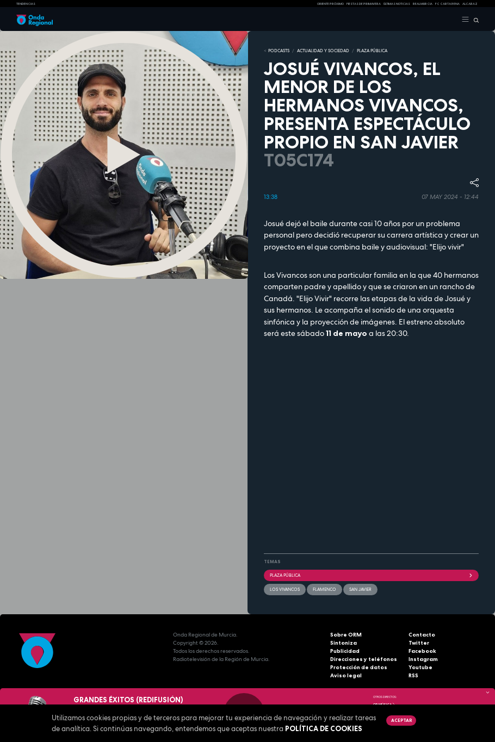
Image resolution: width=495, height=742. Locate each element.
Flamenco (324, 589)
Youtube (420, 667)
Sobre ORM (346, 634)
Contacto (422, 634)
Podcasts (278, 50)
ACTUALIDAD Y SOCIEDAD (323, 50)
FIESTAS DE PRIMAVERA (363, 4)
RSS (413, 675)
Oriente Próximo (330, 4)
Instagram (423, 659)
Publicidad (345, 650)
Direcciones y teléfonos (363, 659)
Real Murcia (422, 4)
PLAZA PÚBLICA (372, 50)
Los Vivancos (285, 589)
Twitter (419, 642)
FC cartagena (447, 4)
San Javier (360, 589)
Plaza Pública (371, 575)
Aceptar (401, 720)
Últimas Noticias (396, 4)
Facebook (422, 650)
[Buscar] (474, 19)
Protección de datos (358, 667)
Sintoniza (343, 642)
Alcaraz (470, 4)
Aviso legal (346, 675)
